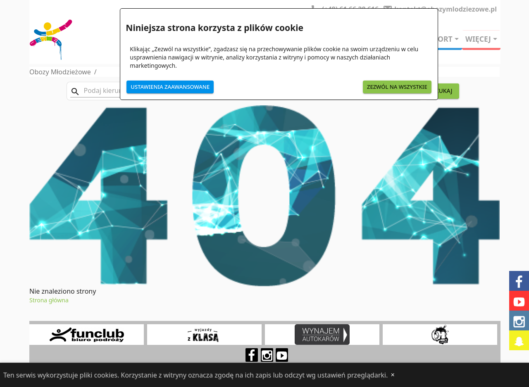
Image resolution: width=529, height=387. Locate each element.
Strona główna (49, 300)
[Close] (393, 375)
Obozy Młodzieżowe (60, 71)
